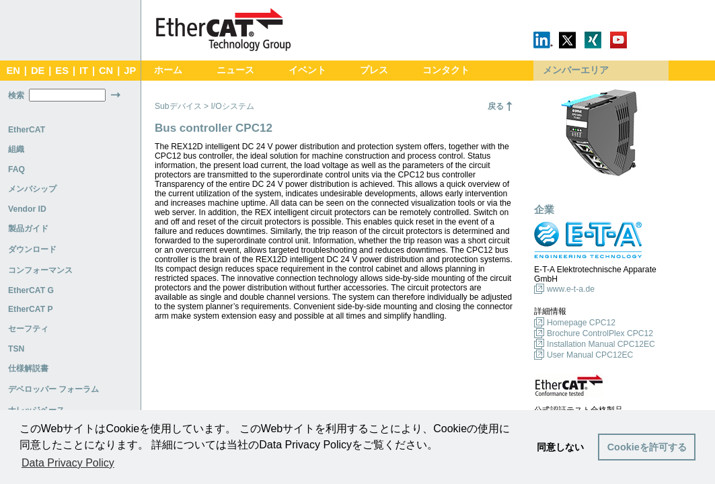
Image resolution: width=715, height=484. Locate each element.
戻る (496, 106)
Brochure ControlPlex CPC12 (600, 333)
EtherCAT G (31, 290)
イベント (307, 70)
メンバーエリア (576, 70)
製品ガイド (28, 228)
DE (37, 70)
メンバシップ (32, 189)
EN (13, 70)
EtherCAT (26, 129)
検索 (16, 95)
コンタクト (445, 70)
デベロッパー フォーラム (53, 389)
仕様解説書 (28, 368)
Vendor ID (27, 209)
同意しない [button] (560, 447)
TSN (16, 349)
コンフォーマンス (40, 270)
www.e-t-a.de (571, 289)
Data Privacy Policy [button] (68, 463)
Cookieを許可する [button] (647, 447)
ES (62, 70)
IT (83, 70)
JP (130, 70)
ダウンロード (32, 249)
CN (106, 70)
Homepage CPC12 (581, 322)
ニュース (235, 70)
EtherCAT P (30, 309)
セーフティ (28, 328)
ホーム (168, 70)
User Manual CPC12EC (590, 355)
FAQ (16, 169)
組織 (16, 149)
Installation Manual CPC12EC (601, 344)
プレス (374, 70)
